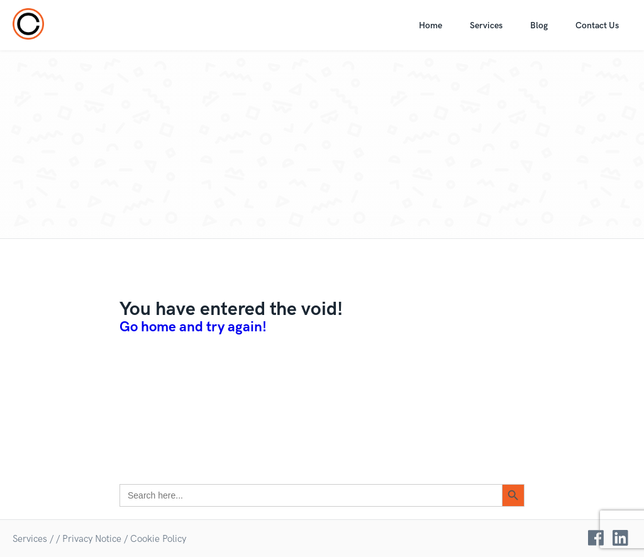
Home (430, 25)
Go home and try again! (193, 327)
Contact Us (597, 25)
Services (486, 25)
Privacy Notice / (95, 538)
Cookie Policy (158, 538)
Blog (539, 25)
